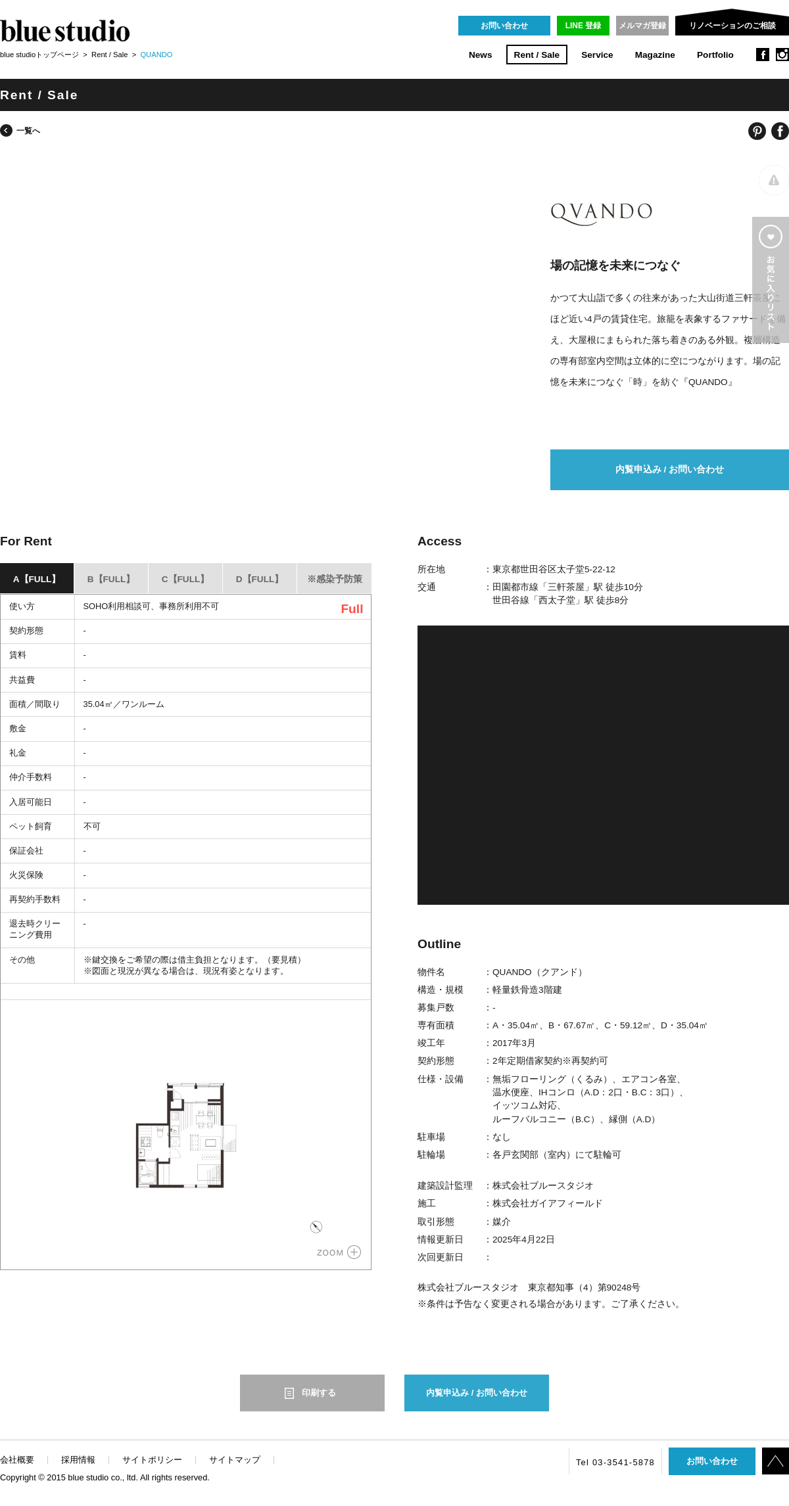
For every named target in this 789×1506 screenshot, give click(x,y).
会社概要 (17, 1460)
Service (597, 55)
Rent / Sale (537, 55)
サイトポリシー (152, 1460)
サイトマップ (234, 1460)
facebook (762, 54)
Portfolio (715, 55)
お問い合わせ (504, 25)
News (480, 55)
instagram (782, 54)
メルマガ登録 (642, 25)
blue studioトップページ (39, 54)
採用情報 (78, 1460)
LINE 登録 (583, 25)
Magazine (655, 55)
